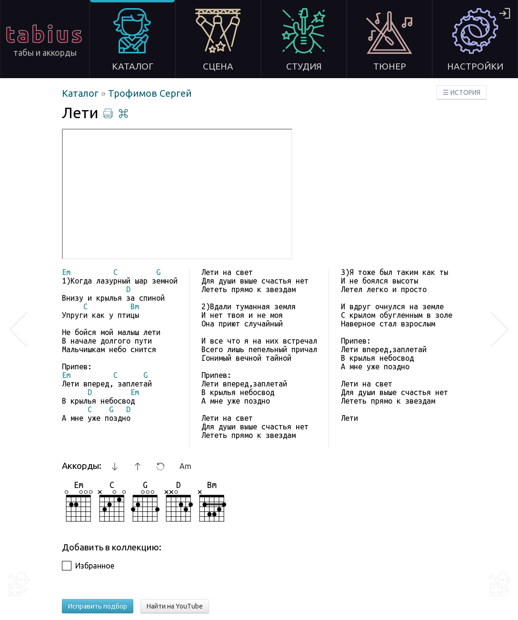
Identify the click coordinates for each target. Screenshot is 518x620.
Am (185, 466)
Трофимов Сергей (150, 93)
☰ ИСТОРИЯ (461, 92)
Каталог (81, 93)
